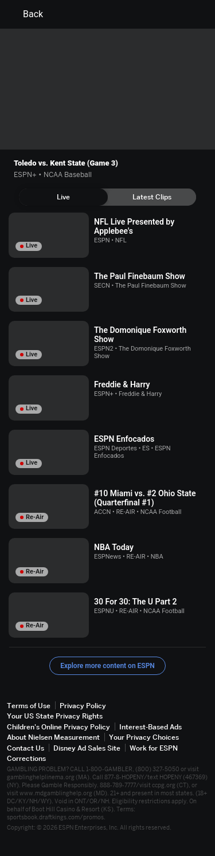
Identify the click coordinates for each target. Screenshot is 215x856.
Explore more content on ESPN (107, 666)
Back (26, 14)
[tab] (63, 197)
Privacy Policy (83, 705)
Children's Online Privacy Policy (58, 727)
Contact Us (25, 748)
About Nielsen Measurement (53, 737)
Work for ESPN (154, 748)
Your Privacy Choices (144, 737)
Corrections (26, 758)
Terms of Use (28, 705)
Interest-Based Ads (150, 727)
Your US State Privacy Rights (55, 716)
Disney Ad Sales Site (86, 748)
